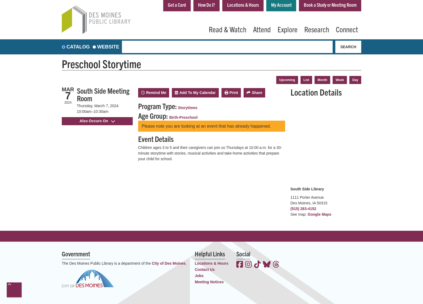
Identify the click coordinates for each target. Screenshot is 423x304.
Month (322, 80)
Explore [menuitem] (288, 29)
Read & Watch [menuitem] (227, 29)
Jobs (199, 276)
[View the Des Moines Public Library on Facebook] (239, 265)
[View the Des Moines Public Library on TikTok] (257, 265)
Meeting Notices (209, 282)
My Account (281, 5)
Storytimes (187, 108)
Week (340, 80)
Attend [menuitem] (262, 29)
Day (355, 80)
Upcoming (287, 80)
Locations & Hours (243, 5)
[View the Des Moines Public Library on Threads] (276, 265)
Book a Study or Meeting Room (330, 5)
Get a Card (176, 5)
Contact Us (205, 269)
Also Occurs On (97, 121)
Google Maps (319, 214)
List (306, 80)
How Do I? (206, 5)
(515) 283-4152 (303, 209)
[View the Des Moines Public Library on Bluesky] (267, 265)
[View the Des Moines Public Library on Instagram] (248, 265)
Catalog (78, 47)
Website (108, 47)
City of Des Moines (169, 263)
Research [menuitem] (316, 29)
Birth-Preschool (183, 117)
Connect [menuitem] (347, 29)
